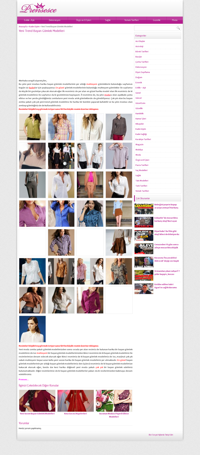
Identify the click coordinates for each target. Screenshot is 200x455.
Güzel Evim (140, 103)
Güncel (138, 98)
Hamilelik (139, 113)
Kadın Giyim (34, 26)
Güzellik (156, 20)
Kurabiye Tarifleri (143, 139)
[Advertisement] (75, 57)
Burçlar (138, 57)
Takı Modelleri (141, 180)
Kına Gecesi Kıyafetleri (75, 413)
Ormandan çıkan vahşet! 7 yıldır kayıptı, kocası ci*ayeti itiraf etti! (167, 274)
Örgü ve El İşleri (83, 20)
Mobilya (139, 149)
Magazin (139, 144)
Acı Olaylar (140, 41)
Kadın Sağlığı (141, 134)
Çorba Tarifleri (141, 62)
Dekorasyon (54, 20)
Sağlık (108, 20)
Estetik (138, 82)
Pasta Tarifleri (141, 165)
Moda (174, 20)
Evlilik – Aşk (29, 20)
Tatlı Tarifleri (141, 186)
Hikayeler (139, 124)
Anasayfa (23, 26)
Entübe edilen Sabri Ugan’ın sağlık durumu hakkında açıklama (165, 287)
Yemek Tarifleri (131, 20)
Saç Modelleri (141, 170)
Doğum (138, 77)
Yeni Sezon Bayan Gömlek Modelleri (37, 413)
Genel (138, 93)
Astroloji (139, 46)
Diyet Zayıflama (142, 72)
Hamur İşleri (140, 119)
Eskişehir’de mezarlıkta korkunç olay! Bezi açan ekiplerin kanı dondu (166, 221)
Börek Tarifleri (141, 51)
